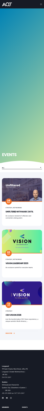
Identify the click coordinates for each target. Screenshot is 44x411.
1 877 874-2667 (19, 393)
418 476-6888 (6, 393)
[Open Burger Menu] (41, 4)
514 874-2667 (6, 377)
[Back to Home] (7, 5)
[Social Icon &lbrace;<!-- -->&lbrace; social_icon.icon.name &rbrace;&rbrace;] (3, 398)
